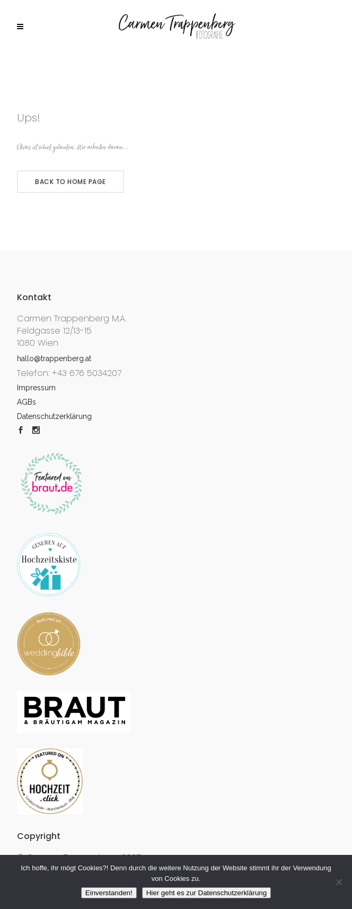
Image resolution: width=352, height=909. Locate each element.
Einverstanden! (109, 893)
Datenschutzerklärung (54, 416)
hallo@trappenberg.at (54, 358)
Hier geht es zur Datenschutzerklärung (206, 893)
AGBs (26, 402)
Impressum (36, 387)
